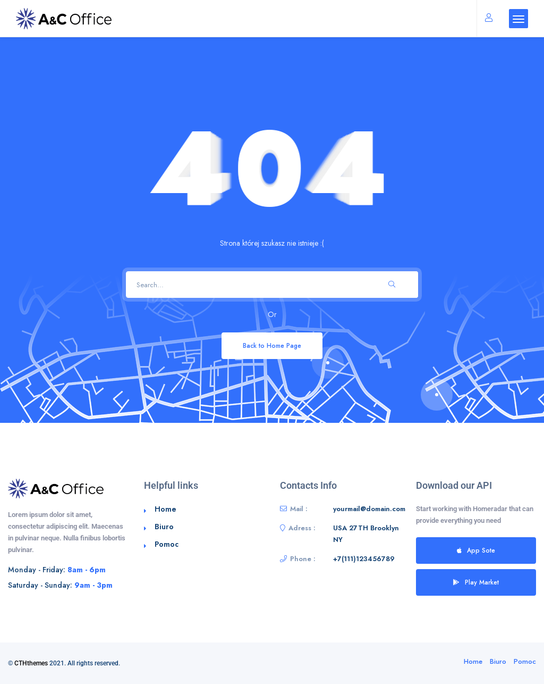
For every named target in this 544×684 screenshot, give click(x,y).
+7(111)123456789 (364, 559)
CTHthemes (31, 663)
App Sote (476, 550)
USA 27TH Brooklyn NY (366, 534)
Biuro (164, 526)
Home (165, 509)
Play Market (476, 582)
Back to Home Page (272, 345)
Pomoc (166, 544)
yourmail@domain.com (369, 509)
